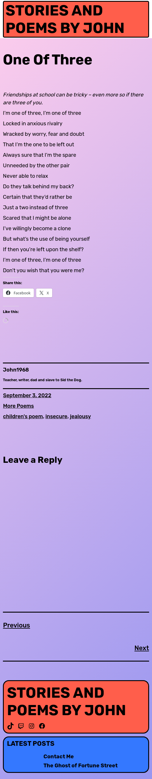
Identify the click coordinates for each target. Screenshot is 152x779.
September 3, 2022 (27, 395)
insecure (56, 416)
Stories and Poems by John (65, 19)
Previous (16, 625)
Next (141, 648)
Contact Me (58, 757)
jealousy (80, 416)
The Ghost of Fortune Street (80, 766)
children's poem (23, 416)
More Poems (18, 406)
